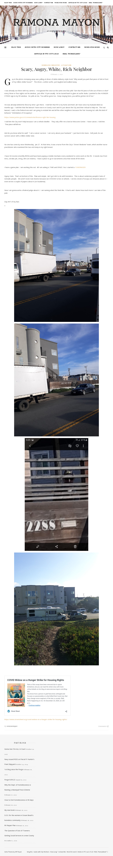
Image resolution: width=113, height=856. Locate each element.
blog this (8, 3)
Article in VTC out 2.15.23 (77, 3)
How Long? (38, 3)
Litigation (66, 65)
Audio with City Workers (23, 3)
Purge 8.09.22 (9, 780)
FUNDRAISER (80, 167)
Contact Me (48, 3)
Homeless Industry (51, 65)
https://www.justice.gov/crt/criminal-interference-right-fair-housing (30, 117)
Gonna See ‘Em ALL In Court (14, 749)
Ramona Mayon (56, 22)
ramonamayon (12, 726)
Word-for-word (61, 3)
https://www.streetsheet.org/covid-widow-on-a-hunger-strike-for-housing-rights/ (35, 719)
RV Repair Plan (10, 825)
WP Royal (18, 852)
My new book (9, 810)
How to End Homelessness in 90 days (19, 800)
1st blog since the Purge (13, 769)
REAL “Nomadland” (96, 3)
